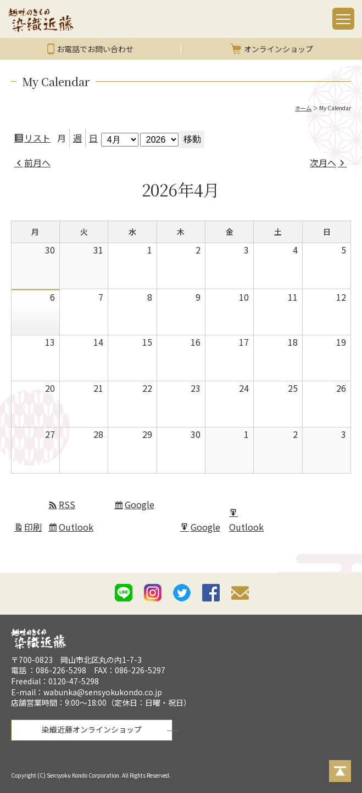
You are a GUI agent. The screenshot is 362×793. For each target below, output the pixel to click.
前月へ (37, 162)
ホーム (303, 108)
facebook (211, 592)
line (123, 592)
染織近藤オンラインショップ (92, 729)
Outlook (77, 528)
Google (141, 506)
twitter (182, 592)
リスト (39, 139)
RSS (67, 504)
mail (240, 595)
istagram (152, 592)
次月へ (323, 162)
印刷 (34, 528)
